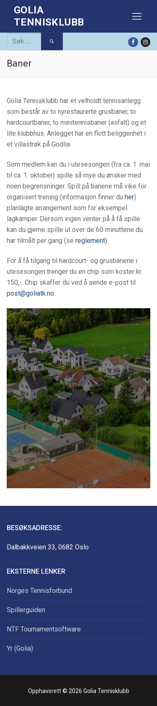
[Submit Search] (51, 41)
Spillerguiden (26, 610)
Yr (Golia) (20, 648)
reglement (90, 241)
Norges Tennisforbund (39, 591)
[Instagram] (145, 42)
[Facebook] (133, 42)
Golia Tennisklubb (49, 16)
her (129, 197)
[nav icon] (137, 16)
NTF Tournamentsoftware (44, 629)
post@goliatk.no (30, 293)
